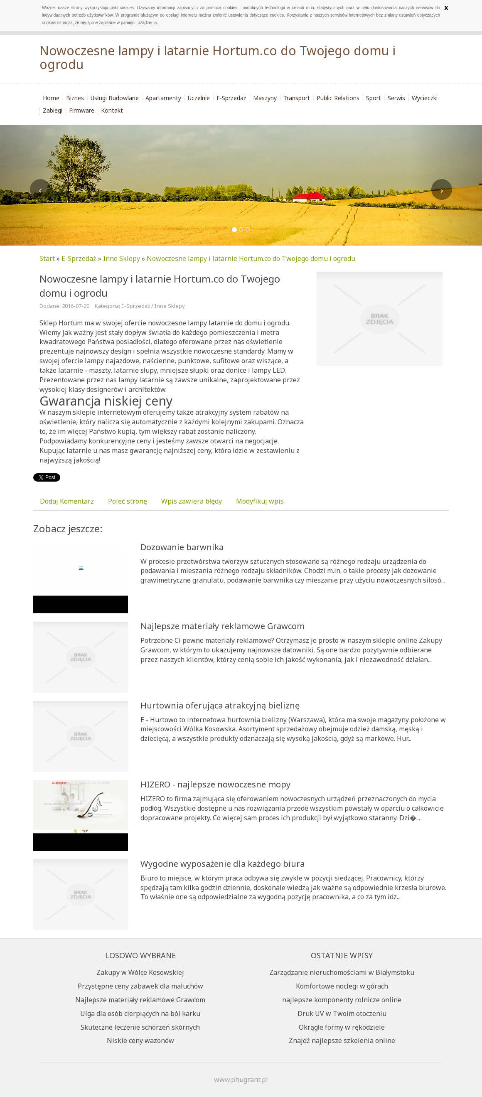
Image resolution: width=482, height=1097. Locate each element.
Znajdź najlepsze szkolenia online (342, 1040)
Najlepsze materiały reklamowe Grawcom (222, 626)
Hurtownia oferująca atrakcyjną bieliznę (220, 705)
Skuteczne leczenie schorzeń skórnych (140, 1027)
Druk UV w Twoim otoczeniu (342, 1013)
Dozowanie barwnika (182, 547)
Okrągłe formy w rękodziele (342, 1027)
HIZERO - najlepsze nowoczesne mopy (215, 784)
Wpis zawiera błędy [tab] (191, 501)
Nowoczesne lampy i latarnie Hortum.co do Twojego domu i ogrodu (251, 258)
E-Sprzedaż (78, 258)
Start (47, 258)
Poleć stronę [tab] (127, 501)
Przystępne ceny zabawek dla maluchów (140, 986)
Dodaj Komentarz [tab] (67, 501)
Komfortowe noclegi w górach (342, 986)
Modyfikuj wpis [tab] (260, 501)
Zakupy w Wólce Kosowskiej (140, 972)
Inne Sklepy (121, 258)
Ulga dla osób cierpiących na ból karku (140, 1013)
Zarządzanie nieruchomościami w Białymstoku (341, 972)
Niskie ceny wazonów (140, 1040)
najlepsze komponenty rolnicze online (341, 999)
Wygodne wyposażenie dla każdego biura (222, 863)
